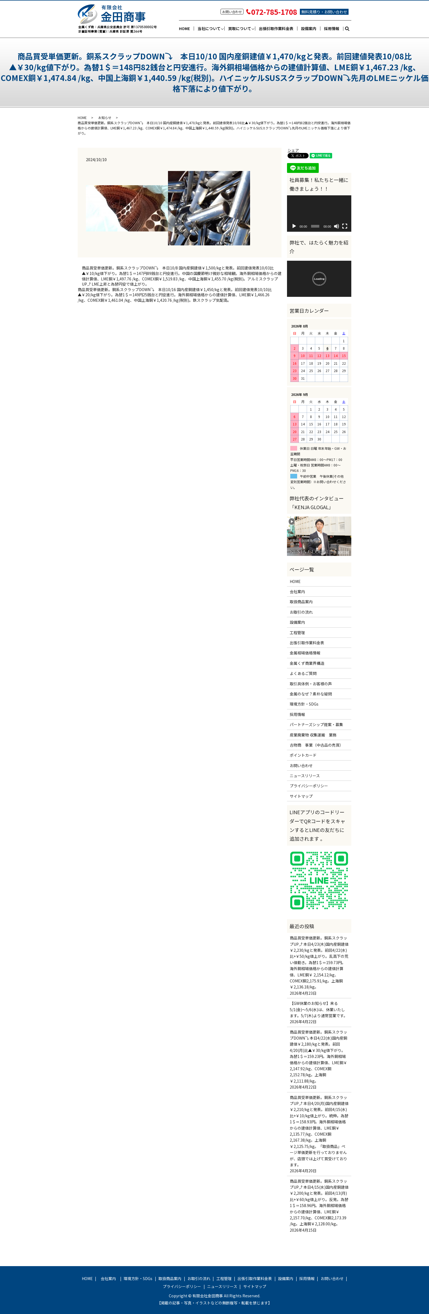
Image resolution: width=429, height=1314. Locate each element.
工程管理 (297, 632)
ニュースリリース (305, 775)
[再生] (294, 226)
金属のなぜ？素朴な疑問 (311, 694)
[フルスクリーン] (344, 226)
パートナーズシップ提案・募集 (316, 724)
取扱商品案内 (301, 601)
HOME (184, 28)
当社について (209, 28)
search (349, 28)
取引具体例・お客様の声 (311, 683)
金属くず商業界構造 (307, 663)
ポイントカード (303, 755)
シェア (293, 150)
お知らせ (104, 117)
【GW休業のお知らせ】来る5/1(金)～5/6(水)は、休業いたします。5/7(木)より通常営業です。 (318, 1009)
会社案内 (299, 591)
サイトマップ (301, 796)
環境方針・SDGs (304, 704)
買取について (239, 28)
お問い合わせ (301, 765)
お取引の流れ (301, 612)
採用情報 (331, 28)
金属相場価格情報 (305, 652)
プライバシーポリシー (309, 785)
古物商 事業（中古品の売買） (316, 745)
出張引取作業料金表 (276, 28)
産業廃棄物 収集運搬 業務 (313, 735)
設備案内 (308, 28)
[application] (319, 213)
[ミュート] (336, 226)
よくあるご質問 (303, 673)
